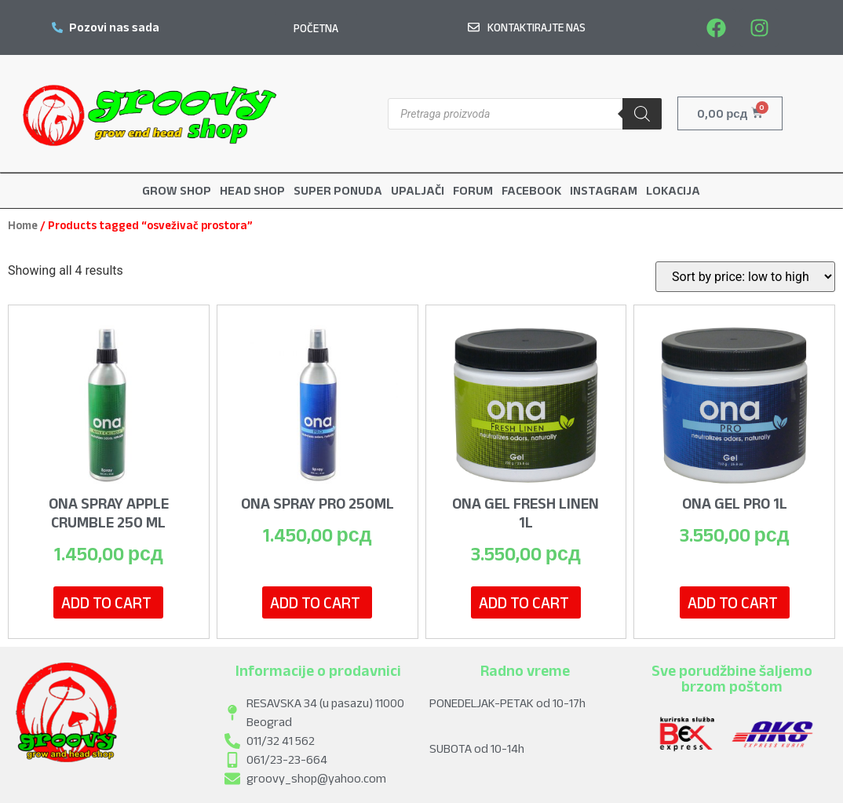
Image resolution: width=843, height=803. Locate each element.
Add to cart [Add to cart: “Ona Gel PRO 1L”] (733, 602)
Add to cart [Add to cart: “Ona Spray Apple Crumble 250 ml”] (106, 602)
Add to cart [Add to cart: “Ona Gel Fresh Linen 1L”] (524, 602)
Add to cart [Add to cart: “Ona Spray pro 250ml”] (315, 602)
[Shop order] (745, 276)
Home (23, 224)
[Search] (642, 114)
